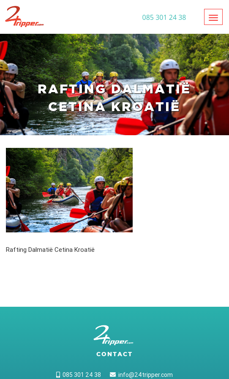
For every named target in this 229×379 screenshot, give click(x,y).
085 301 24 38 (78, 374)
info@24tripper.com (141, 374)
